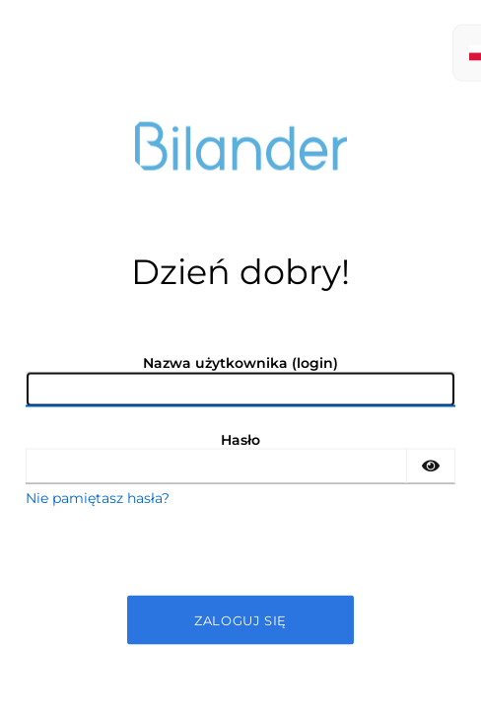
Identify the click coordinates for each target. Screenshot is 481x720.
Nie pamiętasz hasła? (98, 497)
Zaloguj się (240, 619)
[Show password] (430, 465)
